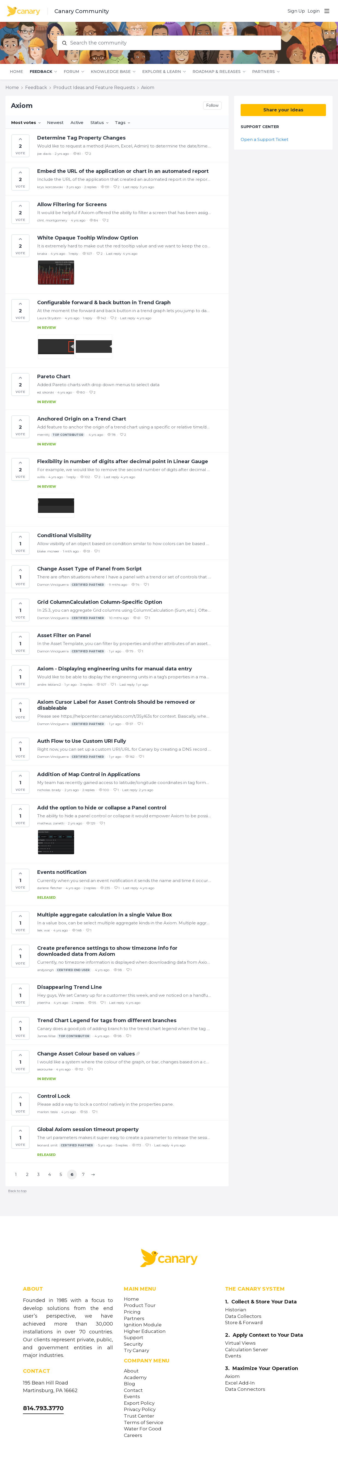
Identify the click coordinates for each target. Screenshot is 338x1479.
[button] (93, 1174)
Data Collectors (243, 1316)
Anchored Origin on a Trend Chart (81, 419)
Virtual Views (240, 1343)
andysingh (64, 970)
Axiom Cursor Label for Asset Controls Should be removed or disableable (116, 705)
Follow (212, 105)
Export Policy (139, 1403)
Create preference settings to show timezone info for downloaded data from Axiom (107, 951)
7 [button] (83, 1174)
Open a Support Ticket (264, 139)
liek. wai (43, 930)
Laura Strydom (49, 318)
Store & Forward (244, 1322)
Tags (120, 122)
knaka (42, 254)
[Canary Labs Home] (169, 1259)
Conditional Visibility (64, 536)
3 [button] (38, 1174)
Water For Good (142, 1428)
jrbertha (43, 1003)
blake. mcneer (48, 551)
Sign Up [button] (296, 11)
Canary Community (81, 11)
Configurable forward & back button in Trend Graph (104, 303)
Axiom (147, 87)
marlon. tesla (47, 1112)
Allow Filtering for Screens (72, 205)
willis (41, 477)
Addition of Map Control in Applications (88, 774)
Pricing (132, 1312)
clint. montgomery (52, 220)
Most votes (23, 122)
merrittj (61, 435)
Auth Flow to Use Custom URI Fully (81, 741)
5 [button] (61, 1174)
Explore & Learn (161, 71)
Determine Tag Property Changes (81, 138)
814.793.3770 (43, 1408)
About (131, 1371)
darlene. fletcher (49, 888)
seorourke (45, 1069)
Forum (71, 71)
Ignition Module (143, 1324)
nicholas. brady (49, 790)
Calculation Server (246, 1349)
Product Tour (140, 1305)
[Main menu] (327, 11)
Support (133, 1337)
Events (132, 1396)
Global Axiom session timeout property (88, 1129)
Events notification (61, 872)
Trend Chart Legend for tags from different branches (106, 1020)
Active (77, 122)
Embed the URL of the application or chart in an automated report (123, 171)
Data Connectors (245, 1389)
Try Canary (136, 1350)
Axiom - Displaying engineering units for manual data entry (114, 669)
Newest (55, 122)
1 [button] (16, 1174)
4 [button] (49, 1174)
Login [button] (314, 11)
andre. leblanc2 (49, 684)
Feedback (41, 71)
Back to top (17, 1191)
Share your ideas (283, 110)
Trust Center (139, 1416)
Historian (235, 1309)
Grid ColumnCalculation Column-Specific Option (99, 602)
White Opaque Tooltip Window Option (87, 238)
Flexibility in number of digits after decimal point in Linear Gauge (122, 462)
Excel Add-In (240, 1383)
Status (97, 122)
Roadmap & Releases (217, 71)
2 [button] (27, 1174)
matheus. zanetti (50, 823)
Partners (263, 71)
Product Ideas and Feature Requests (94, 87)
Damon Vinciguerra (71, 584)
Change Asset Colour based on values (86, 1054)
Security (133, 1344)
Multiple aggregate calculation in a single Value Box (104, 915)
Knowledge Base (111, 71)
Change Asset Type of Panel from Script (89, 569)
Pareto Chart (53, 377)
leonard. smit (66, 1145)
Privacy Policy (140, 1409)
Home (16, 71)
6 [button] (72, 1174)
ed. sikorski (45, 392)
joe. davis (44, 154)
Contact (133, 1390)
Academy (135, 1377)
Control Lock (53, 1096)
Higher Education (145, 1331)
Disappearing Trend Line (69, 987)
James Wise (64, 1036)
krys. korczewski (50, 187)
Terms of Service (143, 1422)
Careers (133, 1435)
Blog (129, 1383)
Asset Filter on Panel (64, 635)
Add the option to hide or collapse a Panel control (101, 808)
